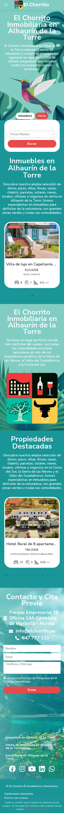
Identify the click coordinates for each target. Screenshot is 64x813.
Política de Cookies (16, 798)
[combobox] (32, 134)
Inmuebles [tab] (25, 116)
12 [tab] (29, 579)
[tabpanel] (32, 255)
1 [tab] (32, 295)
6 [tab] (32, 575)
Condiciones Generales (18, 794)
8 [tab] (42, 575)
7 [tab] (37, 575)
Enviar (32, 690)
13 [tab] (34, 579)
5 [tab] (27, 575)
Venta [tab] (42, 116)
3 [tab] (16, 575)
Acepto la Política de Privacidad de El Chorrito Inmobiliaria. (30, 680)
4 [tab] (22, 575)
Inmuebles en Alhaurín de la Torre (30, 737)
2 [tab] (11, 575)
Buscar (32, 144)
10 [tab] (52, 575)
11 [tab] (57, 575)
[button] (32, 737)
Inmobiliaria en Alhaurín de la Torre (26, 757)
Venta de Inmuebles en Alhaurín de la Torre (28, 746)
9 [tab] (47, 575)
